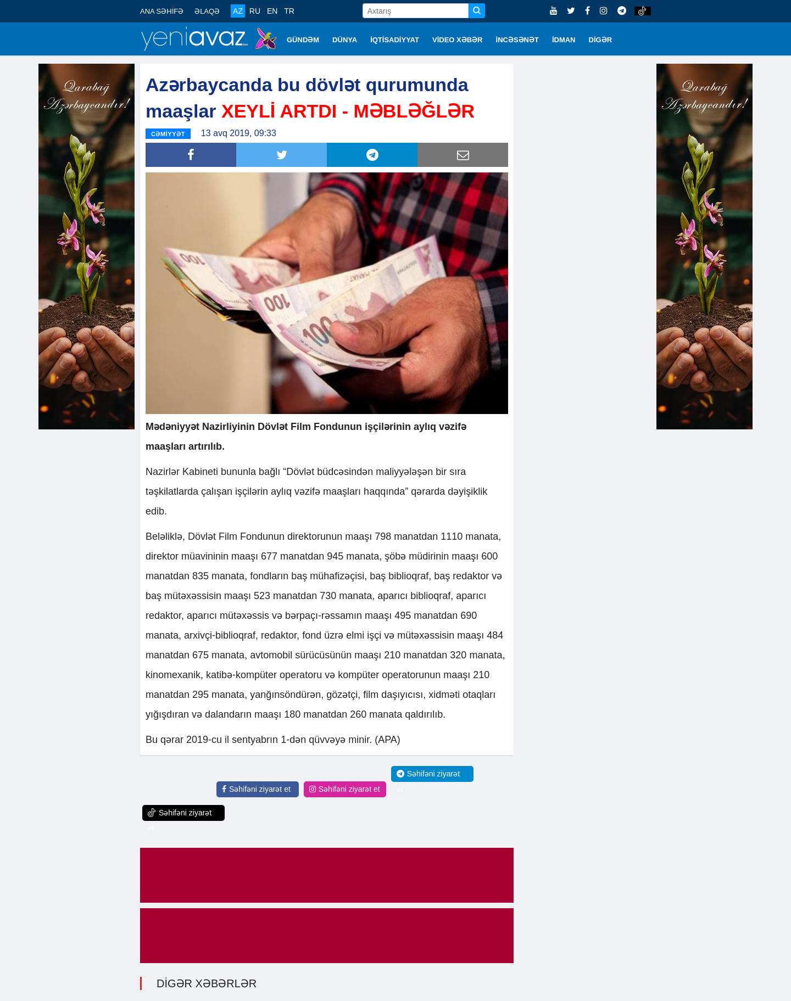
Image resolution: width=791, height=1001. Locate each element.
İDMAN (564, 40)
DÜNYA (344, 40)
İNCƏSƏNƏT (517, 40)
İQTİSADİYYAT (394, 40)
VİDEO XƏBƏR (457, 40)
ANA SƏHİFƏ (161, 11)
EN (272, 11)
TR (289, 11)
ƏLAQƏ (207, 11)
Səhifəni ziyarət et (256, 789)
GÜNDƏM (303, 40)
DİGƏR (600, 40)
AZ (238, 11)
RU (254, 11)
